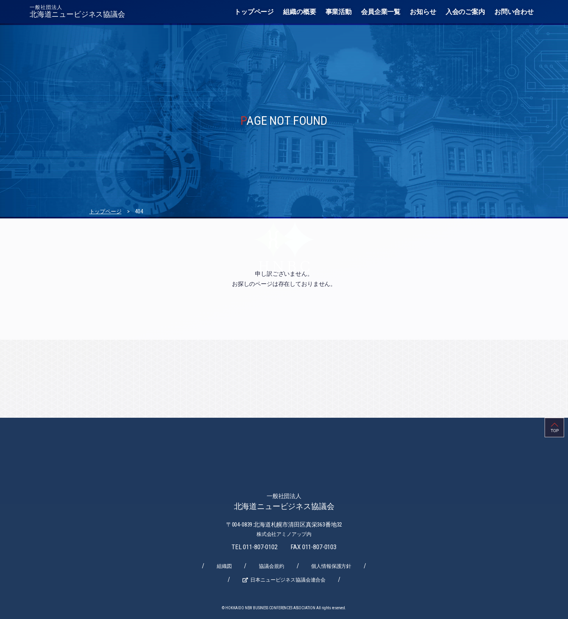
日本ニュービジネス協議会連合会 (288, 580)
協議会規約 (271, 566)
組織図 (224, 566)
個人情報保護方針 (331, 566)
